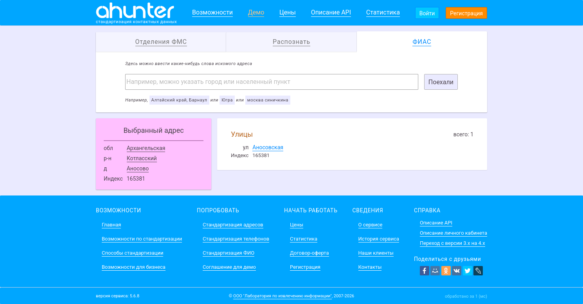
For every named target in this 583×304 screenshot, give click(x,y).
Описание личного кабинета (453, 233)
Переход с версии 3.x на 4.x (452, 243)
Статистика (383, 12)
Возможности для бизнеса (134, 267)
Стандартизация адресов (233, 225)
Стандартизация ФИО (228, 253)
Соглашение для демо (229, 267)
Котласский (142, 158)
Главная (111, 225)
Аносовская (267, 147)
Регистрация (466, 13)
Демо (256, 12)
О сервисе (370, 225)
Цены (287, 12)
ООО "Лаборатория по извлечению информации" (282, 296)
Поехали (440, 82)
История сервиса (378, 239)
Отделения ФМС (161, 41)
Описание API (331, 12)
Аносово (138, 168)
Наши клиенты (376, 253)
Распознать (291, 41)
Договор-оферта (309, 253)
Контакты (370, 267)
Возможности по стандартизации (142, 239)
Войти (427, 13)
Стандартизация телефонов (236, 239)
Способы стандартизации (132, 253)
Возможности (212, 12)
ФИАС (421, 41)
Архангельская (146, 148)
